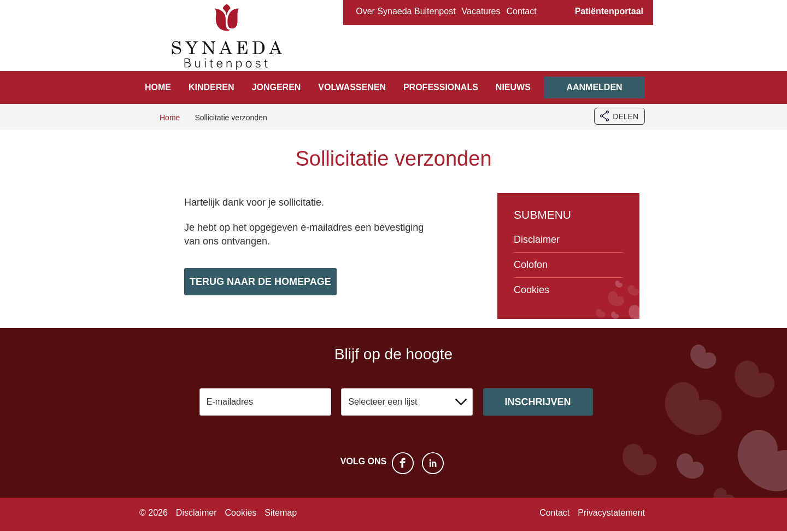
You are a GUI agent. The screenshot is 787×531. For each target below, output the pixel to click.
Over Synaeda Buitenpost (405, 11)
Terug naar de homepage (260, 281)
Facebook (403, 463)
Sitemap (281, 512)
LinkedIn (433, 463)
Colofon (531, 264)
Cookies (531, 289)
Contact (521, 11)
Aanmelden (594, 87)
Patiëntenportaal (609, 11)
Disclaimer (537, 239)
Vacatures (481, 11)
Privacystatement (611, 512)
